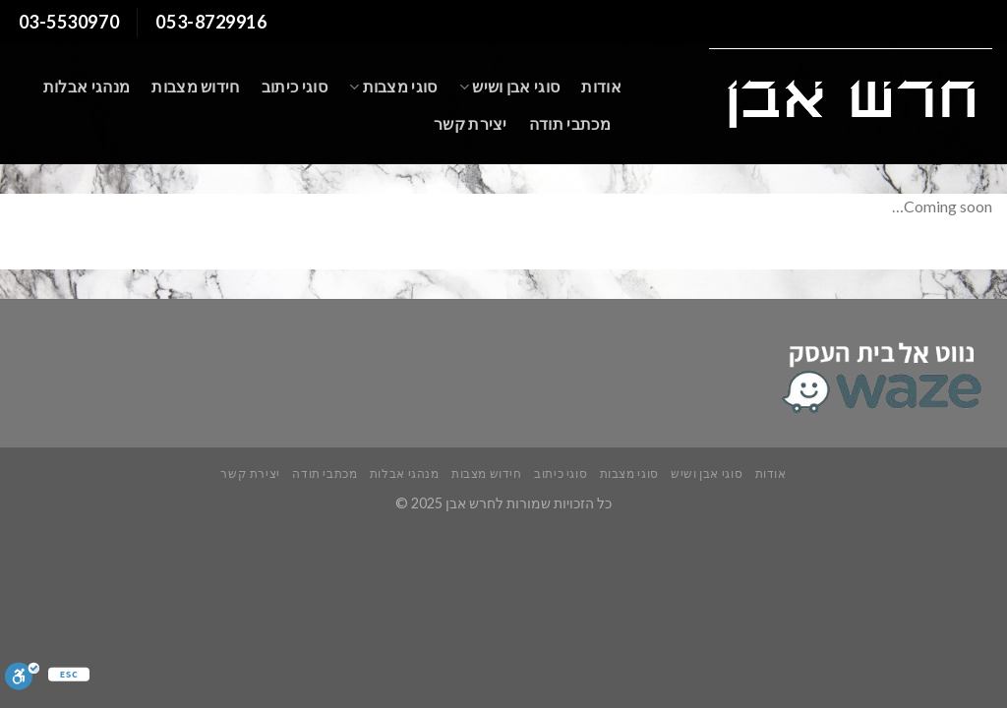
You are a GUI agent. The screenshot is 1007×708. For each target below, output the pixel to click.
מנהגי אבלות (87, 86)
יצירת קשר (470, 123)
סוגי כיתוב (294, 86)
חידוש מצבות (195, 86)
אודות (601, 86)
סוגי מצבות (393, 86)
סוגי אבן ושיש (510, 86)
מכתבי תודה (570, 123)
